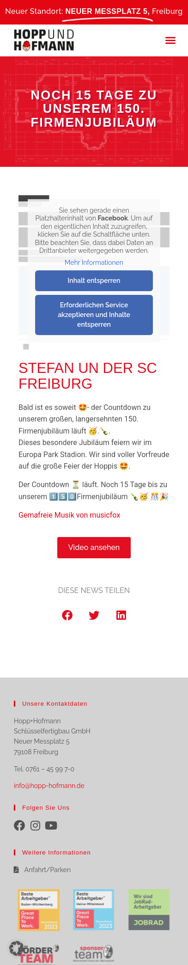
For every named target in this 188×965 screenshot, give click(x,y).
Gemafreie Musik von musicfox (69, 515)
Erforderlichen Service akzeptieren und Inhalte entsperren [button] (94, 314)
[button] (170, 40)
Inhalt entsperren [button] (94, 280)
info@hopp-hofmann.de (49, 785)
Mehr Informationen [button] (94, 262)
